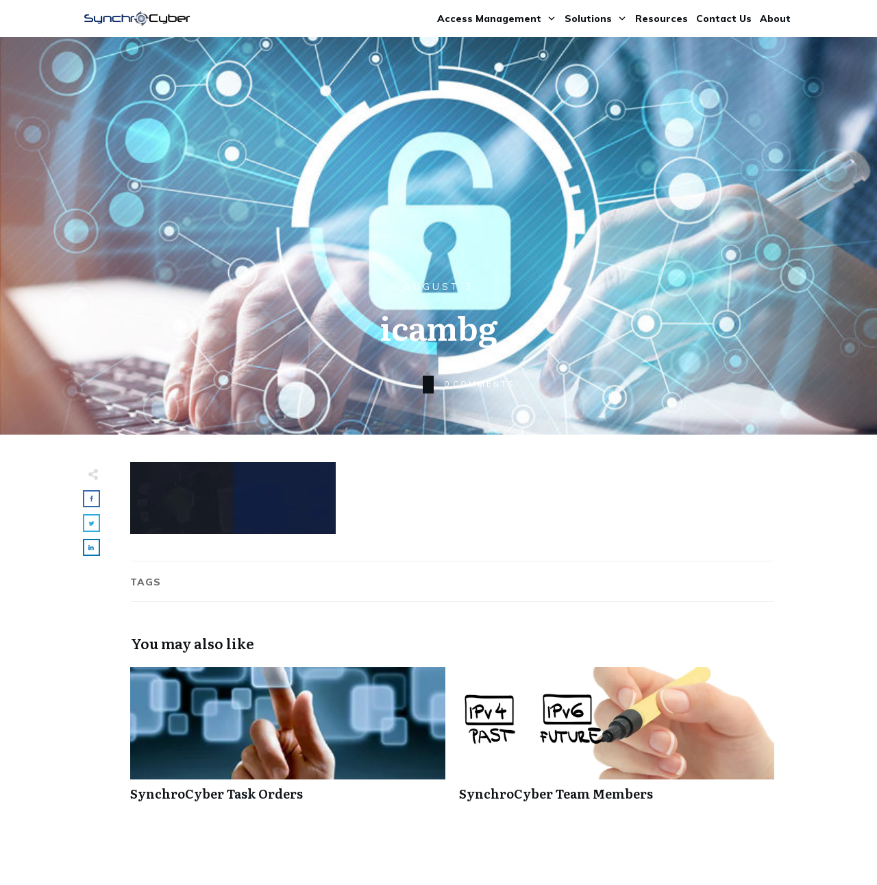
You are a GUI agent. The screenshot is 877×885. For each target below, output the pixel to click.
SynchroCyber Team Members (616, 741)
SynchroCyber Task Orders (287, 741)
